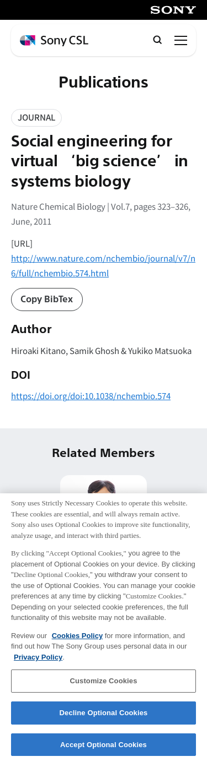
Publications (103, 82)
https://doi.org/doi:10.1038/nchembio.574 (91, 395)
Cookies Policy (77, 641)
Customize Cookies (103, 687)
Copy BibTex (46, 299)
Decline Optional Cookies (104, 718)
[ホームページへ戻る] (54, 41)
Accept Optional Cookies (103, 750)
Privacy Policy (38, 662)
